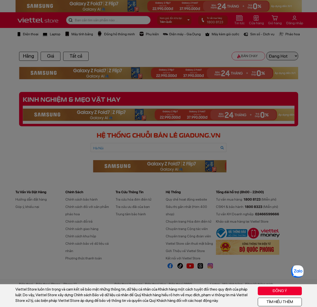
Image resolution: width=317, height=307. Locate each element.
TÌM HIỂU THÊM (279, 301)
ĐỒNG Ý (279, 290)
